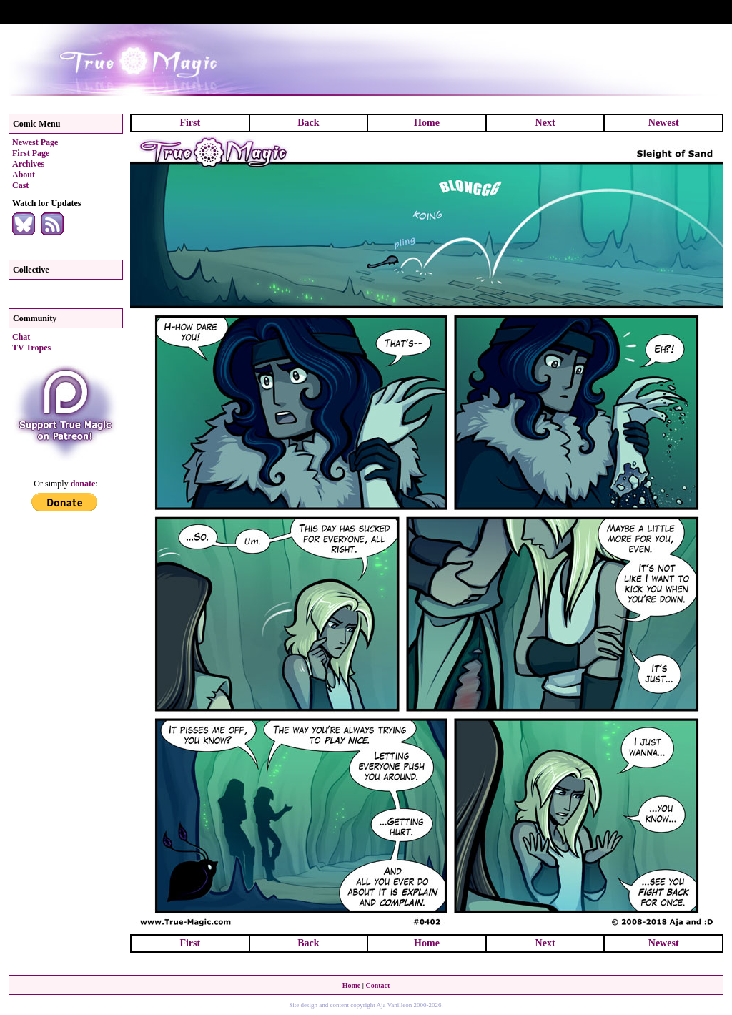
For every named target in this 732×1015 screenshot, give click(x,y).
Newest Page (35, 142)
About (23, 175)
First (189, 122)
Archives (28, 164)
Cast (20, 185)
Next (545, 122)
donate (83, 484)
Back (308, 122)
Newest (663, 122)
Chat (21, 337)
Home (427, 122)
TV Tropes (31, 348)
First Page (30, 153)
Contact (377, 985)
